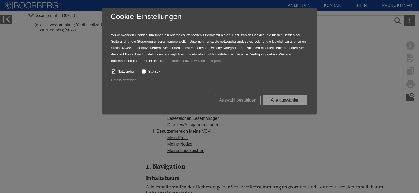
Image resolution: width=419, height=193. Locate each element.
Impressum (218, 61)
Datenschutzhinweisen (188, 61)
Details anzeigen (124, 80)
